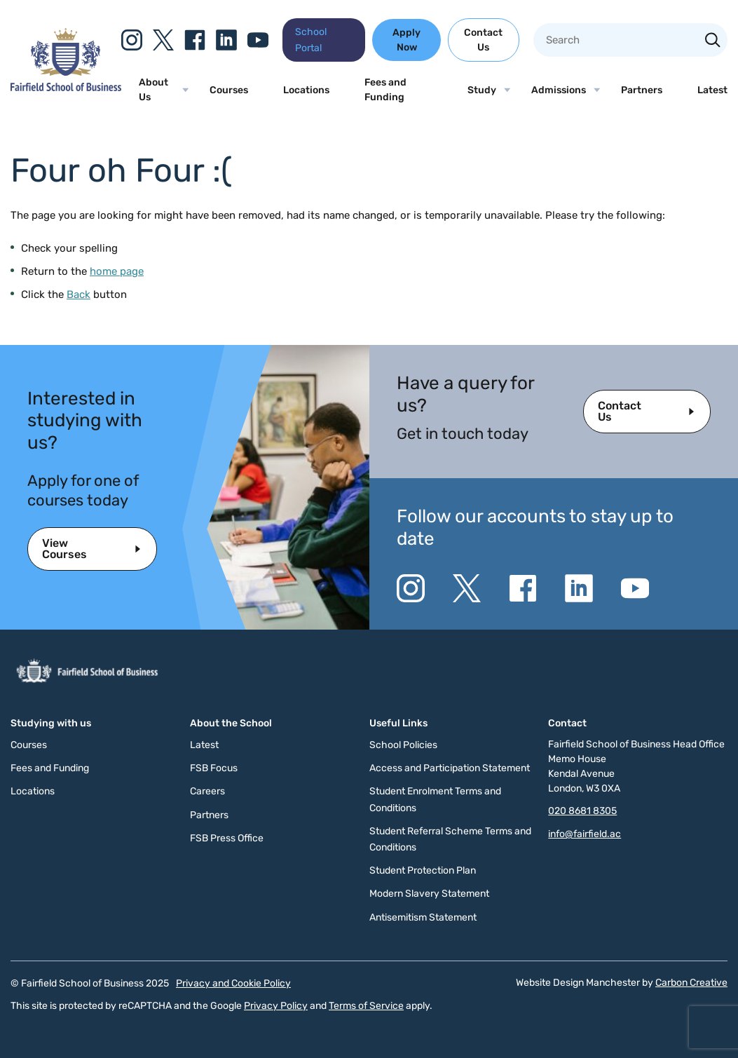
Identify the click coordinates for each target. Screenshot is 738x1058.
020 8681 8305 (582, 811)
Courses (229, 90)
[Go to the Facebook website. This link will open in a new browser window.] (194, 39)
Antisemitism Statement (423, 917)
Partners (641, 90)
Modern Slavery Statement (429, 894)
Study (481, 90)
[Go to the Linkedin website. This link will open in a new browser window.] (226, 39)
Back (78, 294)
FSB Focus (214, 768)
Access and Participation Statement (449, 768)
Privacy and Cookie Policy (233, 983)
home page (117, 271)
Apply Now (406, 40)
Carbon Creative (691, 983)
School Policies (403, 745)
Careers (207, 791)
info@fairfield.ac (584, 834)
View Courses (64, 548)
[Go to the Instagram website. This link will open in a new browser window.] (131, 39)
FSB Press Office (227, 838)
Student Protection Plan (422, 870)
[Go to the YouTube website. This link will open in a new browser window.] (257, 39)
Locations (306, 90)
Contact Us (483, 40)
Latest (712, 90)
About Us (153, 89)
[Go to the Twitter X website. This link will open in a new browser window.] (163, 39)
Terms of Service (366, 1006)
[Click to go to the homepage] (66, 87)
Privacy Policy (276, 1006)
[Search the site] (712, 41)
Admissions (558, 90)
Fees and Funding (385, 89)
